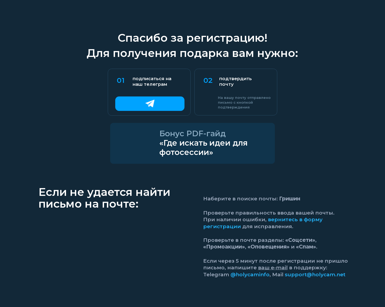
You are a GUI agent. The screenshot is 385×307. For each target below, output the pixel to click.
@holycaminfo (250, 274)
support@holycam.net (315, 274)
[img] (149, 103)
